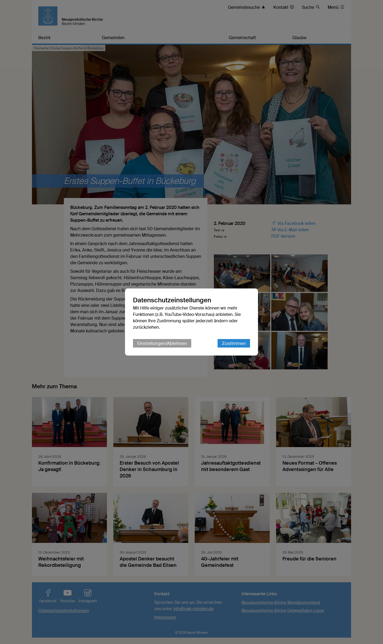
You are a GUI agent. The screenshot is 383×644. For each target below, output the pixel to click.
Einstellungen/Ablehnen (162, 343)
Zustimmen (234, 343)
